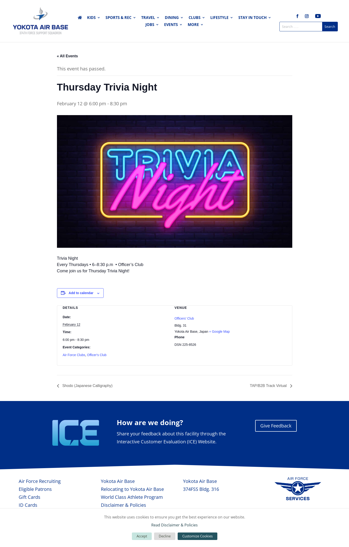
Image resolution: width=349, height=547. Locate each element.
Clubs (195, 18)
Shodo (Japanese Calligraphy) (87, 386)
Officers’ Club (184, 318)
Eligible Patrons (35, 489)
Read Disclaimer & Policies (174, 525)
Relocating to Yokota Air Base (132, 489)
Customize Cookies (197, 536)
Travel (148, 18)
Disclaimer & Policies (123, 505)
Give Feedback (276, 426)
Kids (91, 18)
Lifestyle (219, 18)
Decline (165, 536)
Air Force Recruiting (40, 481)
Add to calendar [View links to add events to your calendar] (81, 293)
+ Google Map (219, 331)
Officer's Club (96, 355)
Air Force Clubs (74, 355)
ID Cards (28, 505)
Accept (142, 536)
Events (171, 25)
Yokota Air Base (118, 481)
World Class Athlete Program (132, 497)
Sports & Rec (118, 18)
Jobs (149, 25)
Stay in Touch (252, 18)
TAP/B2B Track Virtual (269, 386)
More (193, 25)
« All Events (67, 56)
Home (80, 18)
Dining (172, 18)
